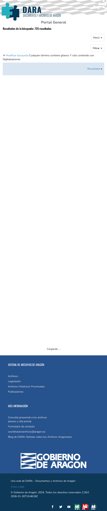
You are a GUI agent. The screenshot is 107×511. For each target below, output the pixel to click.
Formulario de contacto (21, 426)
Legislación (14, 381)
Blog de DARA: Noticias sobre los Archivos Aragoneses (40, 437)
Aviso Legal (17, 486)
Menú (97, 37)
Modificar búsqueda (17, 55)
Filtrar (97, 48)
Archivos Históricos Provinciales (26, 386)
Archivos (13, 376)
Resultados (94, 69)
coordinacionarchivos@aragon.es (26, 431)
